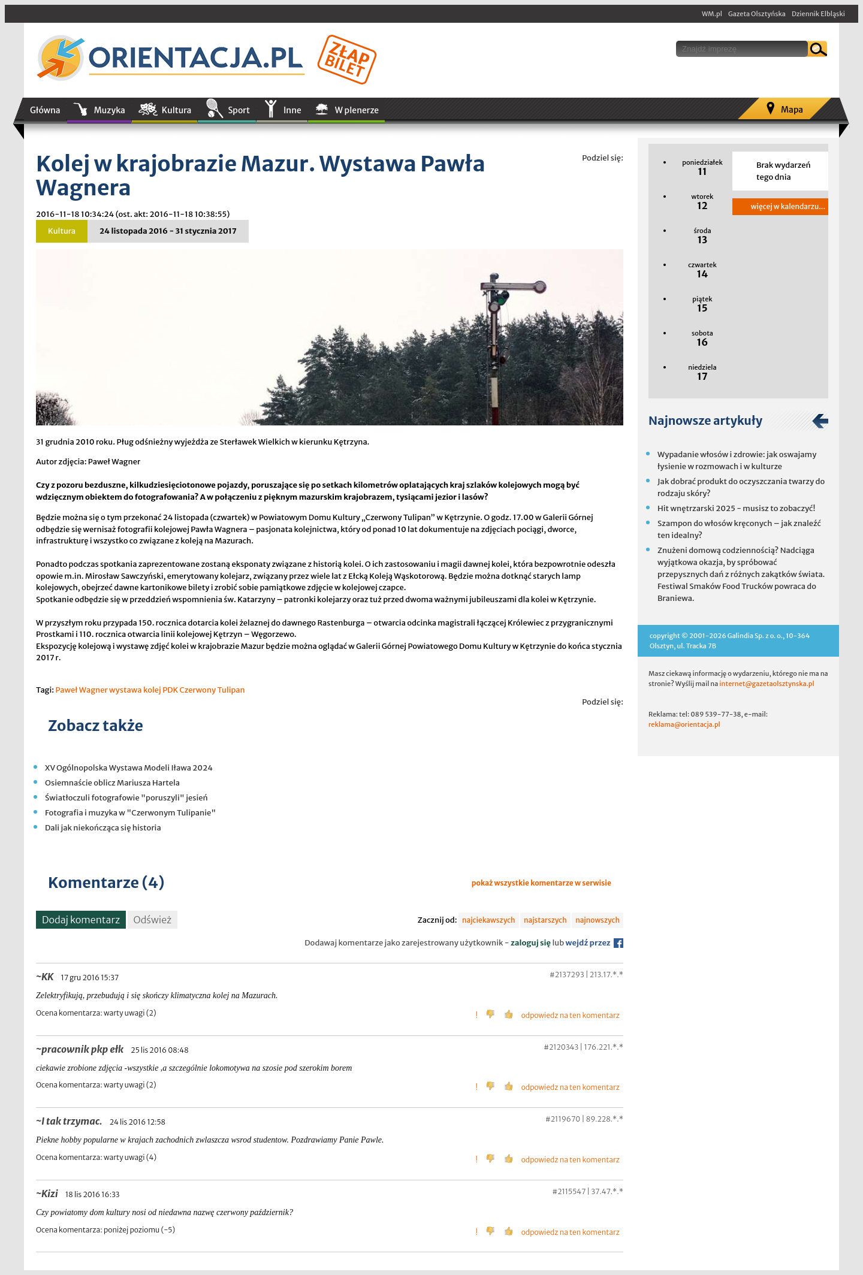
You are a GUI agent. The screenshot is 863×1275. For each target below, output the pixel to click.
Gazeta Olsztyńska (757, 14)
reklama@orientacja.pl (684, 724)
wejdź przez (594, 943)
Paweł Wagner (81, 690)
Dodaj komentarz (81, 920)
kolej (152, 690)
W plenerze (357, 110)
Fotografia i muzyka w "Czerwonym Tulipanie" (130, 813)
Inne (292, 110)
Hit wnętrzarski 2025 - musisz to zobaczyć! (736, 508)
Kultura (177, 110)
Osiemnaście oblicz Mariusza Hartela (112, 783)
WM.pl (712, 14)
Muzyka (109, 110)
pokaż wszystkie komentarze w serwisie (541, 882)
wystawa (125, 690)
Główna (45, 110)
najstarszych (545, 920)
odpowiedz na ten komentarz (570, 1015)
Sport (238, 110)
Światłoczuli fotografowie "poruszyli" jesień (126, 798)
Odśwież (153, 920)
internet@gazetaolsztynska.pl (766, 683)
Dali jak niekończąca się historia (103, 828)
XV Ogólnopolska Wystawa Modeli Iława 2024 (129, 768)
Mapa (792, 109)
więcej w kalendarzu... (788, 206)
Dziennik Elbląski (818, 14)
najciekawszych (488, 920)
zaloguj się (531, 943)
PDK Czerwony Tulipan (203, 690)
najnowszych (597, 920)
